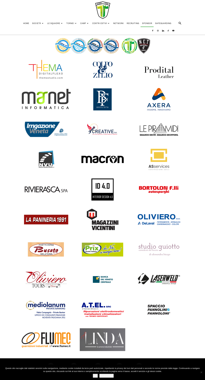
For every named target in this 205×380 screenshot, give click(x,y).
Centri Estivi (100, 23)
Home (26, 23)
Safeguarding (163, 23)
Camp (84, 23)
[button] (179, 23)
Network (118, 23)
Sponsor (147, 23)
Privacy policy (107, 376)
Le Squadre (54, 23)
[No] (201, 372)
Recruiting (133, 23)
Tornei (71, 23)
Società (37, 23)
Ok (95, 376)
